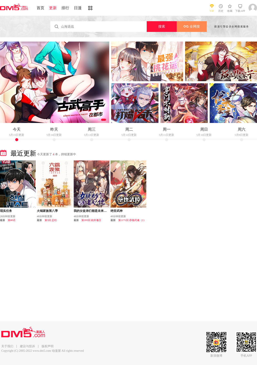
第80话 (11, 220)
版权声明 (48, 346)
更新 (53, 8)
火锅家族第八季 (47, 210)
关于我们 (7, 346)
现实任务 (6, 210)
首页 (40, 8)
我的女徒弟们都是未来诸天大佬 (95, 210)
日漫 (78, 8)
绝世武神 (117, 210)
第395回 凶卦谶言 (91, 220)
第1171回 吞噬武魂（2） (132, 220)
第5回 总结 (51, 220)
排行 (65, 8)
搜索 (161, 26)
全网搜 (192, 26)
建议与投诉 (27, 346)
